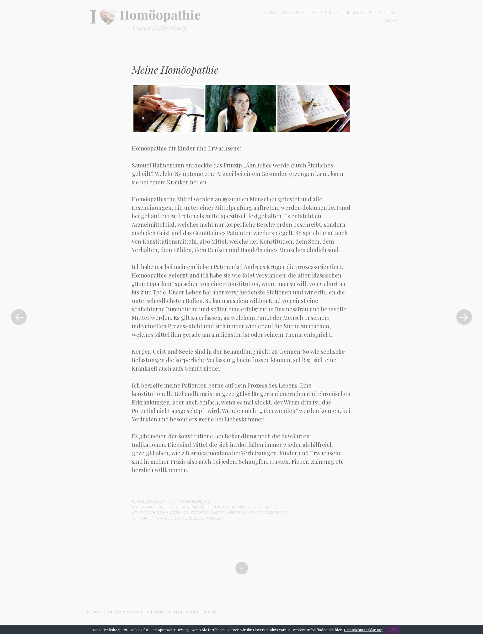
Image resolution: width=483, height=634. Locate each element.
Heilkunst (237, 507)
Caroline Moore (200, 612)
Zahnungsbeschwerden (198, 518)
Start (270, 12)
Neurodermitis (272, 512)
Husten (173, 512)
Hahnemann (191, 507)
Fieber (170, 507)
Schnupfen (143, 518)
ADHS (137, 507)
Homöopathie (262, 507)
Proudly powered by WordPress (117, 612)
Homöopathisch (148, 512)
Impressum (359, 12)
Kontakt (388, 12)
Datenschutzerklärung (311, 12)
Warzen (164, 518)
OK (393, 629)
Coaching (153, 507)
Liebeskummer (241, 512)
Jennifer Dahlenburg (188, 501)
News (392, 21)
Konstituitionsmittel (203, 512)
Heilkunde (215, 507)
